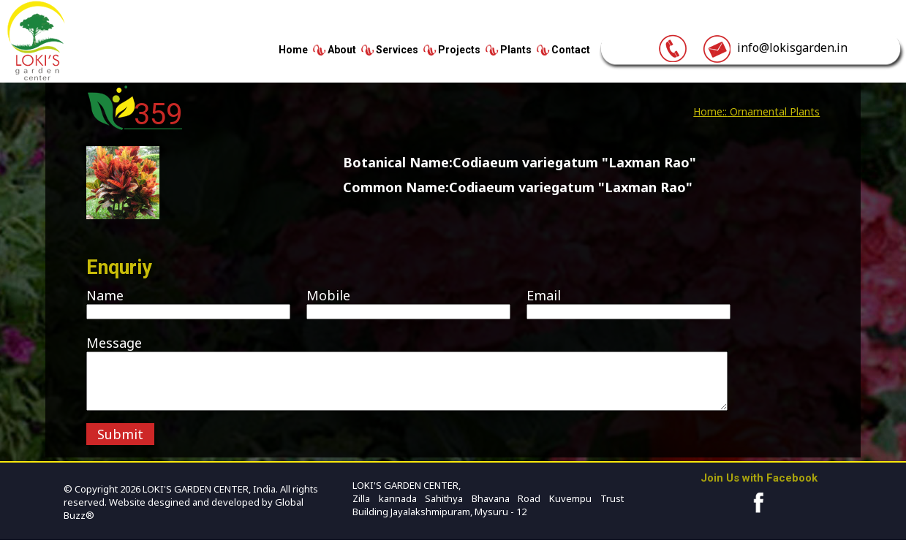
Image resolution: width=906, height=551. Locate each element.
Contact (570, 50)
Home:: (710, 111)
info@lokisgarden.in (775, 47)
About (342, 50)
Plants (516, 50)
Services (397, 50)
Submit (120, 445)
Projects (459, 50)
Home (293, 50)
